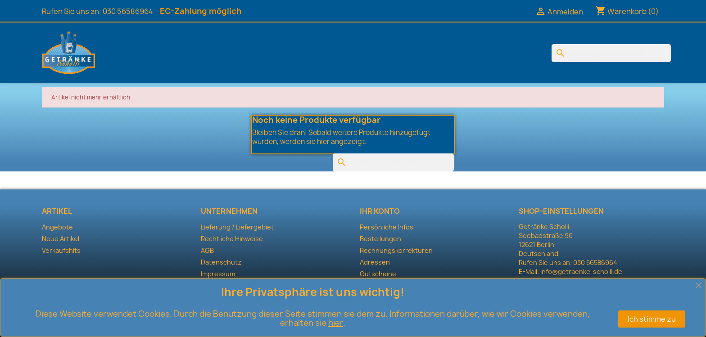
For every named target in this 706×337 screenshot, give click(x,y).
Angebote (57, 227)
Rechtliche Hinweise (232, 238)
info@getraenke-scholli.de (581, 271)
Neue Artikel (60, 238)
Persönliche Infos (386, 227)
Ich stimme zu (652, 319)
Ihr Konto (380, 211)
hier (335, 322)
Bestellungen (380, 238)
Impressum (218, 274)
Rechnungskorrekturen (396, 250)
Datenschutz (221, 262)
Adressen (375, 262)
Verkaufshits (61, 250)
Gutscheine (378, 274)
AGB (207, 250)
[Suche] (611, 53)
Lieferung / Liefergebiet (237, 227)
